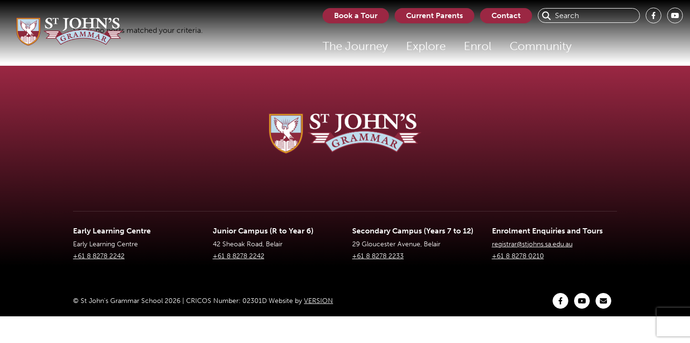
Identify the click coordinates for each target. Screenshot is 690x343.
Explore (426, 46)
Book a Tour (355, 15)
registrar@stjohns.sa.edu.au (532, 244)
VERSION (318, 301)
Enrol (477, 46)
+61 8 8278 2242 (99, 256)
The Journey (355, 46)
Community (541, 46)
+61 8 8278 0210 (518, 256)
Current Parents (434, 15)
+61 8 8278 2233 (378, 256)
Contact (506, 15)
